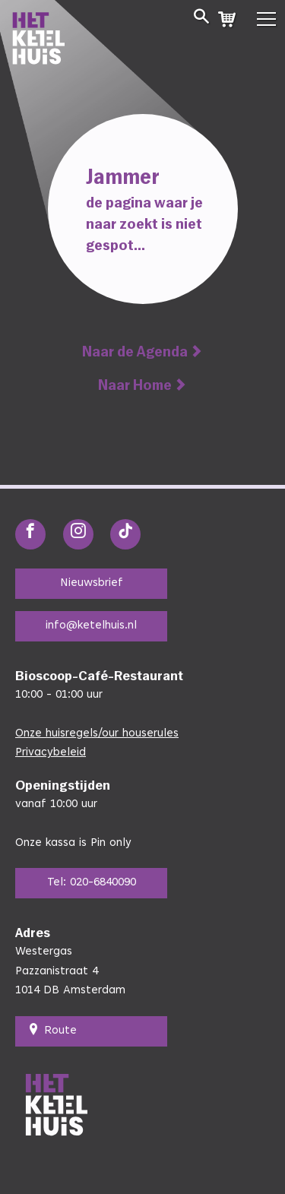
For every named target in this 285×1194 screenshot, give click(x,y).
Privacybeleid (50, 753)
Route (52, 1031)
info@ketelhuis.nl (91, 626)
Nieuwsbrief (91, 583)
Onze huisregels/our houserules (97, 734)
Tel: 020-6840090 (91, 882)
